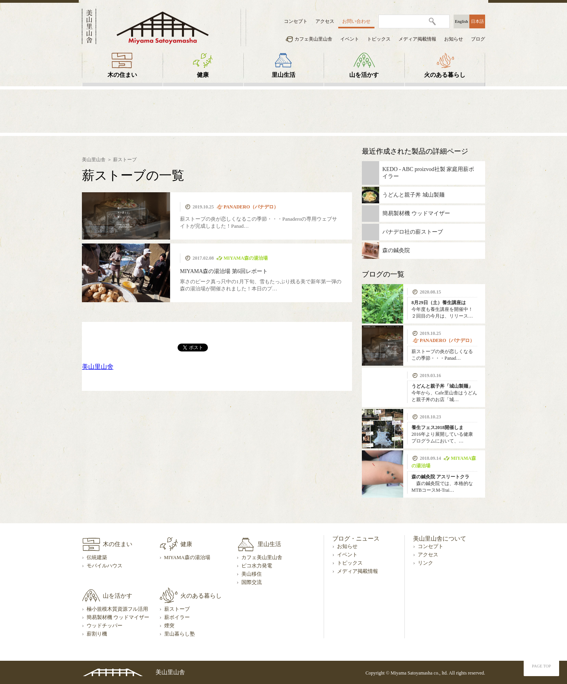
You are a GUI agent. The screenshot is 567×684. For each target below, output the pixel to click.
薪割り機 (97, 634)
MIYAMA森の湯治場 (187, 557)
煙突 (169, 625)
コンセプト (296, 21)
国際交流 (251, 582)
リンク (425, 563)
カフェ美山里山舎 (313, 39)
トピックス (379, 39)
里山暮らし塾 (179, 634)
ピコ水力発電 (256, 566)
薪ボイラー (177, 617)
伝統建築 (97, 557)
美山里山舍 (97, 366)
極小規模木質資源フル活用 (117, 609)
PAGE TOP (541, 666)
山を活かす (364, 75)
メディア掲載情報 (417, 39)
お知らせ (453, 39)
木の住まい (122, 75)
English (461, 21)
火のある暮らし (444, 75)
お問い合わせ (356, 21)
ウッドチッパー (104, 625)
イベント (349, 39)
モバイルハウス (104, 566)
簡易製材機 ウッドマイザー (118, 617)
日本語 (477, 21)
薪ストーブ (125, 159)
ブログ (478, 39)
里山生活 (283, 75)
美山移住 (251, 574)
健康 (203, 75)
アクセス (324, 21)
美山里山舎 (94, 159)
